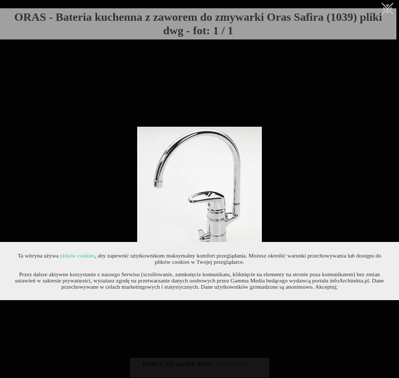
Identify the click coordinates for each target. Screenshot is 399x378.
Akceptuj (325, 287)
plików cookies (77, 255)
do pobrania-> (235, 364)
